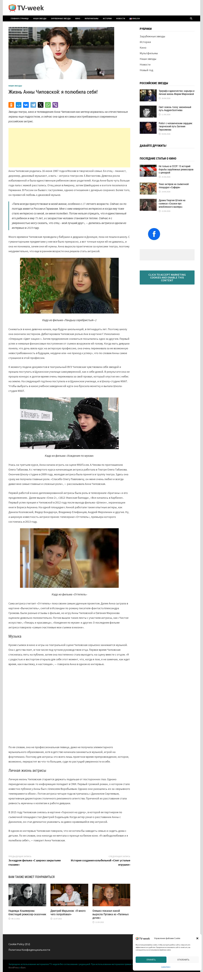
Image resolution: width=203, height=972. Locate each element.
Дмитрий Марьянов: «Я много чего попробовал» (68, 912)
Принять (151, 959)
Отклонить (183, 959)
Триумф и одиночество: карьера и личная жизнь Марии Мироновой (176, 92)
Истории (107, 18)
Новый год (146, 70)
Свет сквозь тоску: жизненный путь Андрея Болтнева (175, 109)
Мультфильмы (91, 18)
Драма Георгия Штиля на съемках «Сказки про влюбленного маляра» (172, 203)
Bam (23, 967)
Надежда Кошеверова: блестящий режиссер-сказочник (27, 912)
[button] (197, 938)
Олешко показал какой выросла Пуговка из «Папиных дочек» (110, 914)
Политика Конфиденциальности (29, 949)
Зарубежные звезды (61, 18)
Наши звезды (39, 18)
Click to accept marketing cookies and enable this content (167, 277)
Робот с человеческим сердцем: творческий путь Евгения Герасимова (176, 126)
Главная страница (20, 18)
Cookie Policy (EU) (19, 944)
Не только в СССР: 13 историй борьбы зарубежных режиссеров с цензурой (176, 169)
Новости (120, 18)
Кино (77, 18)
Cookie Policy (165, 967)
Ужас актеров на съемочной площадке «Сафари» (174, 186)
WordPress (13, 967)
